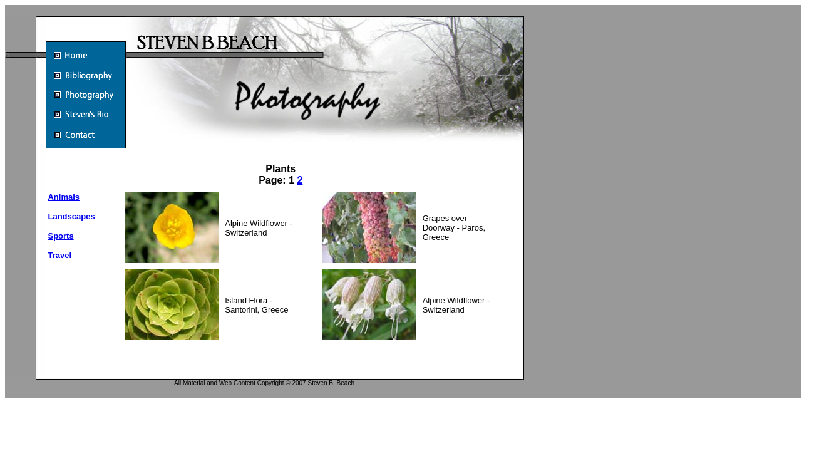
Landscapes (71, 216)
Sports (60, 236)
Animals (64, 197)
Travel (59, 255)
